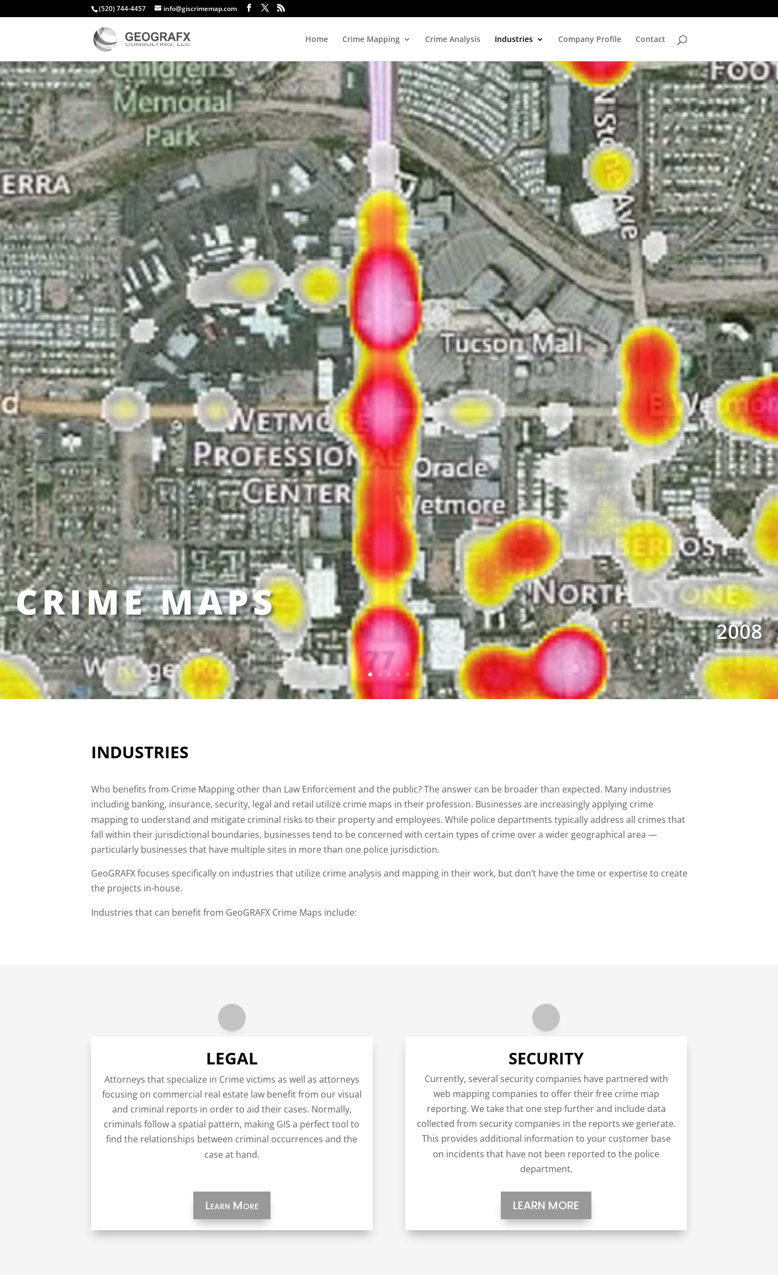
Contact (650, 39)
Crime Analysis (452, 39)
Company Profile (589, 39)
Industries (514, 39)
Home (316, 39)
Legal (232, 1058)
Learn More (231, 1205)
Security (546, 1058)
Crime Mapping (371, 39)
